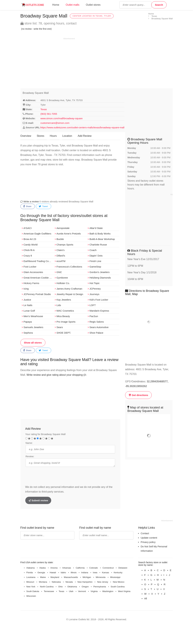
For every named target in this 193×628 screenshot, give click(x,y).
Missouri (30, 582)
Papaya (27, 321)
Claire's (61, 250)
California (80, 568)
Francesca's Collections (69, 266)
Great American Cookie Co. (38, 277)
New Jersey (102, 582)
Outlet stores (93, 4)
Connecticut (108, 568)
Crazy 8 (27, 255)
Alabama (30, 568)
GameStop (95, 266)
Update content (149, 537)
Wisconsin (31, 596)
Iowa (95, 572)
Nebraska (56, 582)
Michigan (87, 577)
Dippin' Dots (95, 255)
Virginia (94, 591)
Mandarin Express (99, 310)
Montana (43, 582)
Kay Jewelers (64, 299)
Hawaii (53, 572)
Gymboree (62, 277)
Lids (59, 305)
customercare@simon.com (55, 123)
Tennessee (49, 591)
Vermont (82, 591)
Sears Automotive (99, 327)
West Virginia (124, 591)
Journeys (94, 294)
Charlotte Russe (98, 244)
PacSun (93, 316)
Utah (71, 591)
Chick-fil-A (29, 250)
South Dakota (32, 591)
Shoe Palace (96, 332)
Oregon (85, 586)
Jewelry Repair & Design (70, 294)
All (145, 598)
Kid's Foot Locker (98, 299)
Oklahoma (72, 586)
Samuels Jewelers (33, 327)
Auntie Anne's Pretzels (69, 233)
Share (27, 206)
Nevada (69, 582)
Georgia (41, 572)
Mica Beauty (63, 316)
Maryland (55, 577)
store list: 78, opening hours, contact (48, 23)
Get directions (138, 395)
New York (30, 586)
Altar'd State (96, 228)
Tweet (43, 206)
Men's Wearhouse (33, 316)
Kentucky (118, 572)
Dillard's (61, 255)
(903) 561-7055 (49, 113)
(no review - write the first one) (36, 29)
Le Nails (27, 305)
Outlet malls (72, 4)
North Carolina (46, 586)
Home (55, 4)
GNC (59, 272)
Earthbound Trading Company (38, 261)
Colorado (93, 568)
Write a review (29, 201)
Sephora (28, 332)
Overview (25, 135)
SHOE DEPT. (64, 332)
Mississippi (115, 577)
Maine (43, 577)
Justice (27, 299)
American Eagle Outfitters (37, 233)
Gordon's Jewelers (99, 272)
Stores (40, 135)
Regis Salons (96, 321)
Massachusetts (71, 577)
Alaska (42, 568)
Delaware (122, 568)
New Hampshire (84, 582)
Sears (60, 327)
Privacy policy (148, 542)
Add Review (84, 135)
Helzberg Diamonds (100, 277)
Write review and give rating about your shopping (56, 374)
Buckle (60, 239)
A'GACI (27, 228)
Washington (107, 591)
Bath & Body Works (100, 233)
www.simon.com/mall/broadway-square (62, 118)
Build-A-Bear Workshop (102, 239)
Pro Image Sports (66, 321)
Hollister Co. (63, 283)
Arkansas (66, 568)
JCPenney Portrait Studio (37, 294)
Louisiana (30, 577)
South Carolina (118, 586)
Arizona (54, 568)
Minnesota (100, 577)
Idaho (63, 572)
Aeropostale (63, 228)
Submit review (38, 500)
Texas (44, 109)
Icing (26, 288)
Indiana (84, 572)
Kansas (105, 572)
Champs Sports (65, 244)
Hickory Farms (31, 283)
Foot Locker (29, 266)
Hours (53, 135)
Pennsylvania (99, 586)
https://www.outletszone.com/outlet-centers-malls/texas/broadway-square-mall (82, 127)
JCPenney (95, 288)
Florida (29, 572)
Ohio (60, 586)
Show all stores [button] (33, 342)
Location (67, 135)
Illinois (73, 572)
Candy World (30, 244)
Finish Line (95, 261)
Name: (29, 443)
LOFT (92, 305)
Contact (145, 533)
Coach (92, 250)
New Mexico (118, 582)
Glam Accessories (33, 272)
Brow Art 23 (29, 239)
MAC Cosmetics (65, 310)
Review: (30, 456)
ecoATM (61, 261)
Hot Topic (94, 283)
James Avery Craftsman (69, 288)
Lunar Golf (29, 310)
